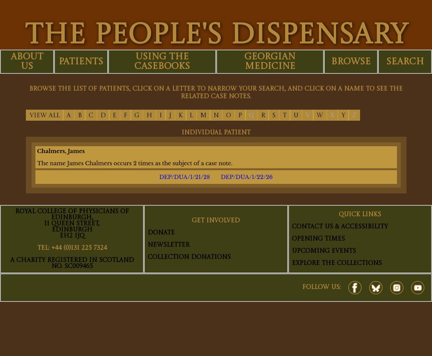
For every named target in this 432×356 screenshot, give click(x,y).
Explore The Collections (337, 263)
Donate (161, 233)
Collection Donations (189, 257)
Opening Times (318, 239)
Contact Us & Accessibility (340, 227)
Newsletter (169, 245)
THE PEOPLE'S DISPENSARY (216, 36)
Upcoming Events (324, 251)
